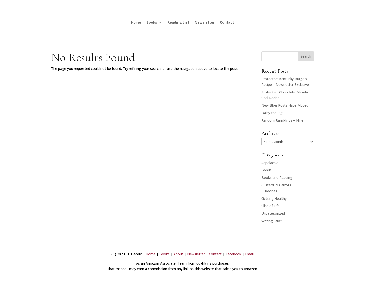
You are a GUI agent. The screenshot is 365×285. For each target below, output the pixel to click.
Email (249, 254)
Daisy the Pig (272, 112)
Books (151, 22)
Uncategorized (273, 213)
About (178, 254)
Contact (227, 22)
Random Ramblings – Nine (282, 120)
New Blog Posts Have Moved (284, 105)
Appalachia (269, 162)
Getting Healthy (274, 198)
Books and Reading (276, 177)
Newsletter (205, 22)
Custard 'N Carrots (276, 185)
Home (136, 22)
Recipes (271, 191)
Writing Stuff (271, 221)
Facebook (233, 254)
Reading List (178, 22)
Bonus (266, 170)
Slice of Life (270, 205)
